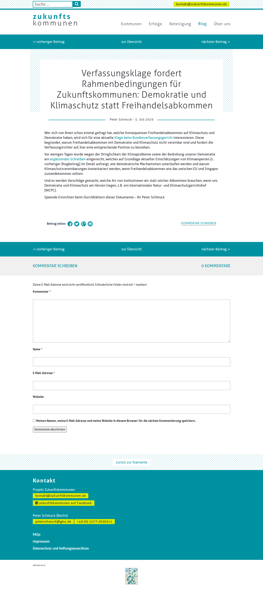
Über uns (222, 24)
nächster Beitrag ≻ (216, 42)
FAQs (36, 535)
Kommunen (131, 24)
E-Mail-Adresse (44, 373)
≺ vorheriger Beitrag (49, 42)
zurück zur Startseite (131, 462)
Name (37, 349)
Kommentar (42, 292)
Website (38, 397)
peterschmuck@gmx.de (53, 521)
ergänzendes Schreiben (68, 159)
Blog (202, 24)
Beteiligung (180, 24)
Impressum (41, 541)
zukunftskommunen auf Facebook (63, 503)
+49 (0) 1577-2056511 (94, 521)
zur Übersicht (131, 42)
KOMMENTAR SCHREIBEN (198, 223)
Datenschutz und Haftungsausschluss (61, 548)
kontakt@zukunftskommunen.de (201, 4)
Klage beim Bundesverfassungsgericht (143, 138)
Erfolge (155, 24)
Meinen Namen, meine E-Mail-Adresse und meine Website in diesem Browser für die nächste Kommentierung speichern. (116, 421)
